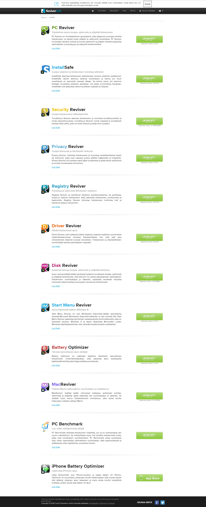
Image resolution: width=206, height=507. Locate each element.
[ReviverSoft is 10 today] (87, 11)
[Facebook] (157, 504)
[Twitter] (163, 504)
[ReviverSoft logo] (51, 11)
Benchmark (67, 424)
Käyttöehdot (93, 503)
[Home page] (93, 11)
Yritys (44, 499)
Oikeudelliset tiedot (80, 499)
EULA (69, 499)
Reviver (63, 28)
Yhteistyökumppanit (56, 499)
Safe (63, 66)
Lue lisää (56, 48)
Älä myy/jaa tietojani (100, 499)
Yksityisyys (103, 503)
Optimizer (70, 347)
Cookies (112, 503)
